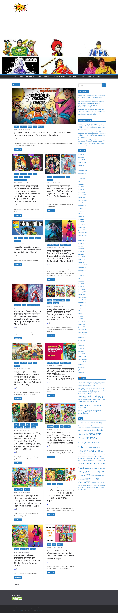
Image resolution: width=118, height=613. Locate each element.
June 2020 (81, 345)
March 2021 (81, 321)
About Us (100, 76)
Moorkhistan (30, 76)
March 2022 (81, 289)
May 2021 (81, 316)
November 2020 (82, 332)
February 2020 (82, 356)
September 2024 (82, 208)
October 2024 (82, 205)
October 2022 (82, 270)
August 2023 (81, 243)
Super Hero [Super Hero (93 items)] (82, 489)
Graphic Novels (31, 305)
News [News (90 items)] (93, 475)
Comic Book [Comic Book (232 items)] (91, 430)
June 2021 (81, 313)
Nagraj (16, 177)
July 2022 (80, 278)
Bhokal (26, 238)
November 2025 (82, 170)
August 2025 (81, 178)
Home (15, 76)
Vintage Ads (48, 76)
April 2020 (81, 351)
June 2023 (81, 248)
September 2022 (82, 273)
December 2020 (82, 329)
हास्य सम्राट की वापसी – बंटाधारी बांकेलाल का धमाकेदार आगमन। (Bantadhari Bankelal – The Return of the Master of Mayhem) (42, 134)
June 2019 (81, 372)
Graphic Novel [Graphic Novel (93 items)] (98, 456)
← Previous (15, 584)
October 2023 (82, 238)
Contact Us (90, 76)
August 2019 (81, 367)
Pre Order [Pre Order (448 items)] (91, 479)
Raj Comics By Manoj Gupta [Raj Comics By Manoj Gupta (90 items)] (97, 482)
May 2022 (81, 284)
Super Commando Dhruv (20, 179)
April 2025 (81, 189)
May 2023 (81, 251)
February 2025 (82, 195)
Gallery (82, 76)
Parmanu (49, 303)
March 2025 (81, 192)
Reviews (39, 76)
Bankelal (17, 126)
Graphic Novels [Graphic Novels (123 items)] (83, 458)
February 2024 (82, 227)
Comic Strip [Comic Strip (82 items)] (89, 454)
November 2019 (82, 359)
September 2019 (82, 364)
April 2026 (81, 157)
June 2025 (81, 184)
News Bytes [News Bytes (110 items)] (99, 475)
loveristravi (81, 140)
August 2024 (81, 211)
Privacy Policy (16, 595)
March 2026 (81, 160)
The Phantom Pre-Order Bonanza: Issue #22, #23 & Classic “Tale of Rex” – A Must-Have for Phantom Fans (91, 405)
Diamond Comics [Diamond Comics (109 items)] (83, 456)
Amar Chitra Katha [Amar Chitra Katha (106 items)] (83, 423)
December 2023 (82, 232)
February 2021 (82, 324)
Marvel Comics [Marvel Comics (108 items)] (96, 468)
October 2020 (82, 335)
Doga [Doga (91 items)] (91, 456)
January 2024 (81, 230)
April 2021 (81, 319)
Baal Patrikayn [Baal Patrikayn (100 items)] (90, 425)
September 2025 (82, 176)
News (21, 76)
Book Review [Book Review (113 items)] (99, 425)
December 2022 (82, 265)
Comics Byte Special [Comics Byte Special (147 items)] (93, 447)
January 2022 (81, 294)
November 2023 (82, 235)
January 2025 (81, 197)
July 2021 (80, 310)
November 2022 (82, 267)
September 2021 (82, 305)
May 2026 (81, 154)
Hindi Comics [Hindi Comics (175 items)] (94, 458)
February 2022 (82, 292)
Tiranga (33, 427)
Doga (35, 174)
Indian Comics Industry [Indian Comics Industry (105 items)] (98, 460)
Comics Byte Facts (59, 76)
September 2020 (82, 337)
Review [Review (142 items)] (97, 485)
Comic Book (23, 126)
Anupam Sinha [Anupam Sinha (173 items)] (96, 423)
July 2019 (80, 370)
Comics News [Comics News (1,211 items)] (89, 450)
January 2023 (81, 262)
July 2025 (80, 181)
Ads (15, 238)
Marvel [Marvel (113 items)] (88, 468)
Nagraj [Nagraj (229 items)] (85, 472)
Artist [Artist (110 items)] (82, 425)
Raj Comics (40, 126)
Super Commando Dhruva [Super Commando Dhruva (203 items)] (94, 487)
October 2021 (82, 302)
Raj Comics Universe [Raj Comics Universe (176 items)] (86, 485)
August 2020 (81, 340)
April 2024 (81, 222)
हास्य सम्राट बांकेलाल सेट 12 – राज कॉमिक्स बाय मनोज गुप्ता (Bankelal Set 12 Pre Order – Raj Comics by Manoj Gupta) (60, 554)
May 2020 (81, 348)
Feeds (83, 378)
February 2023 (82, 259)
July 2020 (80, 343)
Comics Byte (27, 129)
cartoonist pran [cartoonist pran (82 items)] (82, 427)
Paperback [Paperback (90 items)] (81, 479)
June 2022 (81, 281)
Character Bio (72, 76)
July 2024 (80, 213)
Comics (30, 126)
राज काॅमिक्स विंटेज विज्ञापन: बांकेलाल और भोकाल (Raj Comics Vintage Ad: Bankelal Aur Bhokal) (27, 249)
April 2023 (81, 254)
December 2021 (82, 297)
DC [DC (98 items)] (94, 454)
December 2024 (82, 200)
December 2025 (82, 168)
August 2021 (81, 308)
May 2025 (81, 187)
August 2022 (81, 275)
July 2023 (80, 246)
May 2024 (81, 219)
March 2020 (81, 354)
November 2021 (82, 300)
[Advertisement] (59, 26)
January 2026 (81, 165)
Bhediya (22, 424)
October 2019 (82, 362)
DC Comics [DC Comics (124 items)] (100, 454)
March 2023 (81, 257)
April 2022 (81, 286)
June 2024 (81, 216)
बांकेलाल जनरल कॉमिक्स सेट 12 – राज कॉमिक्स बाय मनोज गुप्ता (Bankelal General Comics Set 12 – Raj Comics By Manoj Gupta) (27, 560)
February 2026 (82, 162)
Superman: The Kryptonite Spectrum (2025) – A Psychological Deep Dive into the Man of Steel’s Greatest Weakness (91, 411)
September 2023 (82, 240)
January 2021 (81, 327)
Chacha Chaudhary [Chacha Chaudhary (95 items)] (92, 427)
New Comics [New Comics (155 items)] (95, 472)
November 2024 (82, 203)
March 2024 (81, 224)
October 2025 (82, 173)
